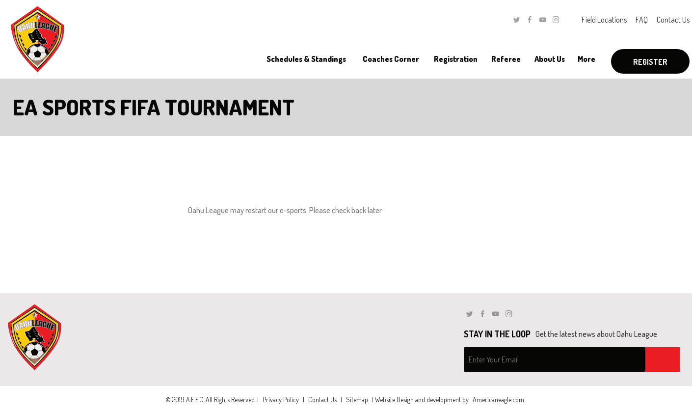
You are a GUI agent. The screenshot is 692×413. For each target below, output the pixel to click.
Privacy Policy (281, 399)
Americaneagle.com (498, 399)
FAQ (642, 20)
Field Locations (604, 20)
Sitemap (357, 399)
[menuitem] (306, 59)
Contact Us (673, 20)
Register (650, 62)
